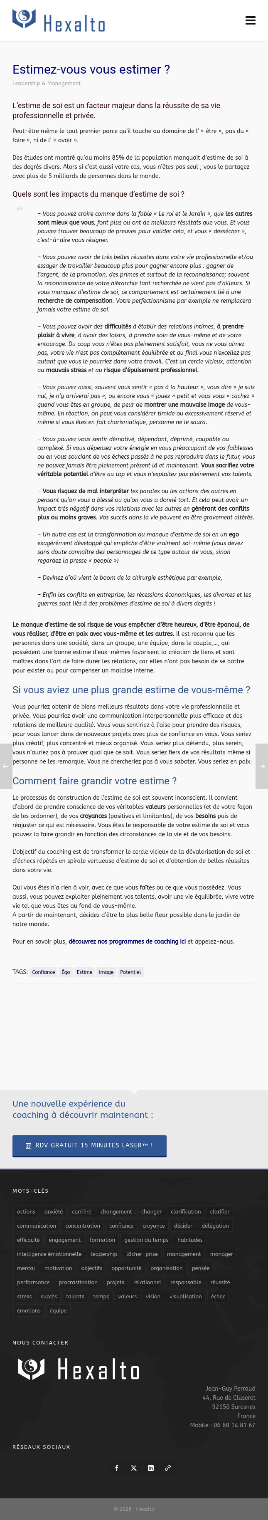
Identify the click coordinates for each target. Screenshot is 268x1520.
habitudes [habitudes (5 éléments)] (189, 1240)
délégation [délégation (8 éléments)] (215, 1226)
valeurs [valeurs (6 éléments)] (127, 1296)
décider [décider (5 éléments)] (183, 1226)
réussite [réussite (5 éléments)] (220, 1282)
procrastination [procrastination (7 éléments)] (78, 1282)
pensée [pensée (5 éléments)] (201, 1268)
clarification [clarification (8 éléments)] (186, 1212)
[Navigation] (251, 21)
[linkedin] (150, 1468)
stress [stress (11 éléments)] (24, 1296)
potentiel (130, 972)
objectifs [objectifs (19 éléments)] (92, 1268)
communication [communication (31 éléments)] (36, 1226)
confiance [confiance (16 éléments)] (121, 1226)
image (106, 972)
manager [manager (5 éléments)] (221, 1254)
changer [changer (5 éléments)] (151, 1212)
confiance (43, 972)
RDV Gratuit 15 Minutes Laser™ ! (89, 1145)
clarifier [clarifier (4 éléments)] (220, 1212)
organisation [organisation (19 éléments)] (167, 1268)
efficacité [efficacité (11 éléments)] (28, 1240)
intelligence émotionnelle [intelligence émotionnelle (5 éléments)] (49, 1254)
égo (65, 972)
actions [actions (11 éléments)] (26, 1212)
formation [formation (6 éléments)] (102, 1240)
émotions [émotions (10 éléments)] (29, 1310)
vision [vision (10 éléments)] (153, 1296)
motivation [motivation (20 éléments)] (58, 1268)
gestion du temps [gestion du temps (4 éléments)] (146, 1240)
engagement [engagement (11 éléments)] (65, 1240)
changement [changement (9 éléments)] (116, 1212)
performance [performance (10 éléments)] (33, 1282)
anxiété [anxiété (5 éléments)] (53, 1212)
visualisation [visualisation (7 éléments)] (186, 1296)
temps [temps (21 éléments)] (101, 1296)
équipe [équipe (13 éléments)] (58, 1310)
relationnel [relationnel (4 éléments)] (147, 1282)
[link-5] (167, 1468)
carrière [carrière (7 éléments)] (81, 1212)
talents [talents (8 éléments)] (75, 1296)
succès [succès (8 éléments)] (49, 1296)
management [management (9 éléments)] (184, 1254)
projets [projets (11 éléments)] (115, 1282)
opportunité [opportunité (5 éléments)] (126, 1268)
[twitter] (133, 1468)
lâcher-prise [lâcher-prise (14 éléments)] (142, 1254)
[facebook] (116, 1468)
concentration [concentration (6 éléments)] (82, 1226)
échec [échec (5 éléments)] (218, 1296)
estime (84, 972)
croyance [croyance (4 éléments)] (154, 1226)
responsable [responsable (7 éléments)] (185, 1282)
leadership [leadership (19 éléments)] (104, 1254)
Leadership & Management (46, 83)
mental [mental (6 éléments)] (26, 1268)
